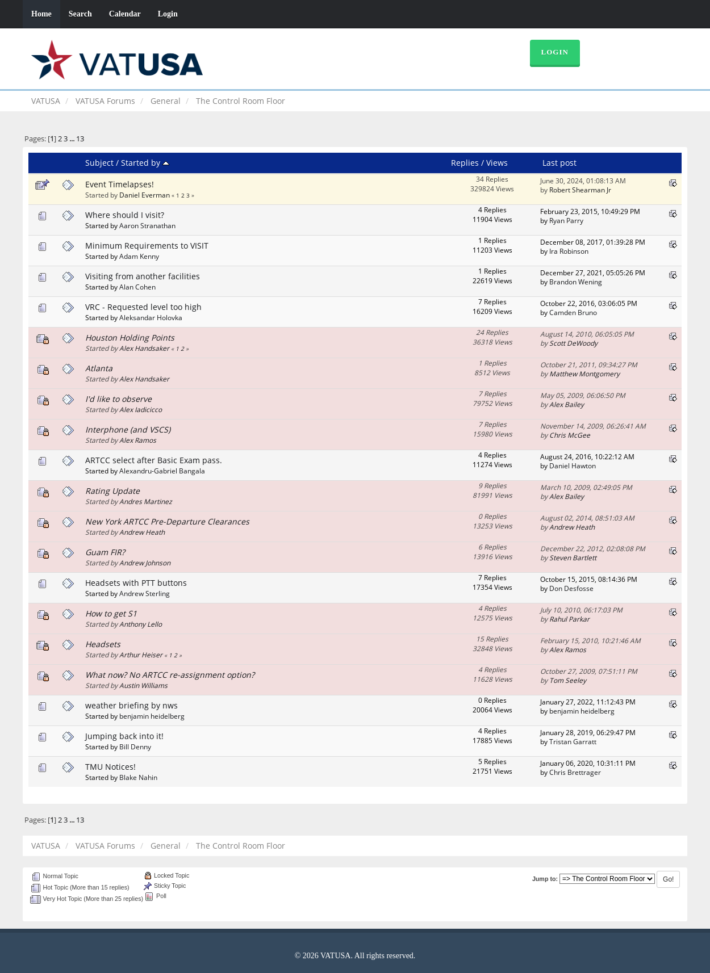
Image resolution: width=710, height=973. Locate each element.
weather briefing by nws (131, 705)
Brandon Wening (575, 281)
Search (80, 14)
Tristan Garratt (572, 741)
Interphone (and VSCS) (127, 429)
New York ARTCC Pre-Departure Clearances (167, 521)
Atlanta (98, 368)
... (72, 139)
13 (80, 139)
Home (41, 14)
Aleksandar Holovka (150, 317)
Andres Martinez (145, 501)
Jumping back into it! (124, 736)
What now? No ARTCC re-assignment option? (169, 674)
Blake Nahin (138, 777)
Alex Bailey (566, 404)
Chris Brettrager (575, 772)
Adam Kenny (139, 256)
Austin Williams (143, 685)
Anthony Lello (140, 623)
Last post (559, 162)
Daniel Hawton (572, 465)
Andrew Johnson (144, 562)
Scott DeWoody (573, 342)
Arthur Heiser (140, 654)
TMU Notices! (110, 766)
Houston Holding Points (129, 337)
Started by (145, 162)
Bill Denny (135, 746)
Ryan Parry (566, 220)
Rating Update (112, 490)
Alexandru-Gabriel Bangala (162, 470)
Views (497, 162)
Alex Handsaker (144, 348)
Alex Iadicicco (140, 409)
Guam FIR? (105, 552)
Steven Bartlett (572, 557)
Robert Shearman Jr (580, 189)
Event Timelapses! (119, 184)
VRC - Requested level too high (143, 306)
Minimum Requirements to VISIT (146, 245)
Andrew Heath (142, 531)
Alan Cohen (137, 286)
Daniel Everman (144, 194)
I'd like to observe (118, 398)
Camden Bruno (573, 312)
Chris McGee (569, 434)
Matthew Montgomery (584, 373)
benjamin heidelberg (152, 715)
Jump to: (545, 878)
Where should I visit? (124, 214)
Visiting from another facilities (142, 276)
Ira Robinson (568, 250)
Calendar (125, 14)
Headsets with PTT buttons (136, 582)
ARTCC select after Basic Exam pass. (153, 460)
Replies (465, 162)
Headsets (102, 644)
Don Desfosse (571, 588)
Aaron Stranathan (147, 225)
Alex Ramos (137, 439)
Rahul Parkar (569, 618)
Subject (99, 162)
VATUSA (45, 100)
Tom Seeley (567, 680)
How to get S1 (111, 613)
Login (168, 14)
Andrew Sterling (144, 593)
